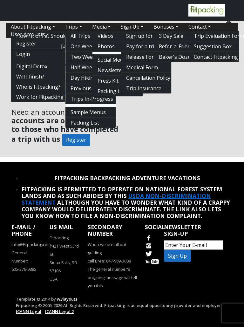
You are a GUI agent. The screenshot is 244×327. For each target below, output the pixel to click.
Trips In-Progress (92, 98)
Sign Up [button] (130, 26)
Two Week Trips (90, 56)
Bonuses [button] (163, 26)
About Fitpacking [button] (31, 26)
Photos (106, 46)
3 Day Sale (171, 35)
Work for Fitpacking (40, 96)
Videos (105, 35)
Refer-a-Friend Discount (181, 46)
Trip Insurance (143, 88)
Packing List (85, 122)
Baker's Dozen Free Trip (181, 56)
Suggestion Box (213, 46)
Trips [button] (71, 26)
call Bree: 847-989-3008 (109, 261)
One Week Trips (90, 46)
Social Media (112, 59)
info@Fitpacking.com (31, 244)
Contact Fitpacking (216, 56)
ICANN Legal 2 (59, 311)
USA (54, 279)
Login (23, 54)
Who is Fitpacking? (38, 86)
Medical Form (142, 67)
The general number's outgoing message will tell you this (112, 277)
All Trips (80, 35)
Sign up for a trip (146, 35)
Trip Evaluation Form (216, 35)
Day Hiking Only (90, 77)
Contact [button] (197, 26)
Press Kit (108, 80)
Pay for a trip (141, 46)
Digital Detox (31, 66)
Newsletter (111, 70)
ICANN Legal (28, 311)
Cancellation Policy (148, 77)
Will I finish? (30, 76)
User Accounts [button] (28, 34)
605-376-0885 (23, 269)
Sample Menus (88, 112)
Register (26, 43)
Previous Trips (88, 88)
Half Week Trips (90, 67)
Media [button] (99, 26)
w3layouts (67, 299)
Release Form (142, 56)
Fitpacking (59, 238)
